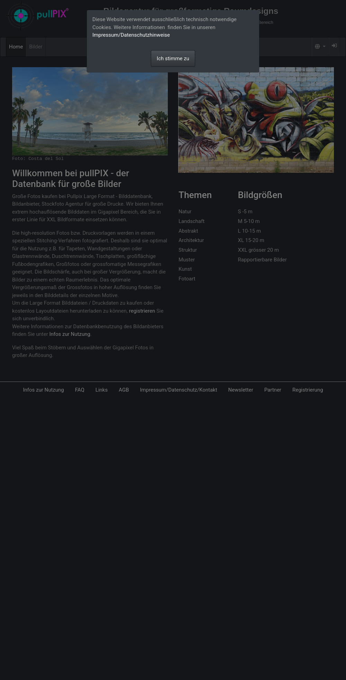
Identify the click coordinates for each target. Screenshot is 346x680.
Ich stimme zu (173, 58)
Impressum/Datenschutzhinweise (131, 35)
